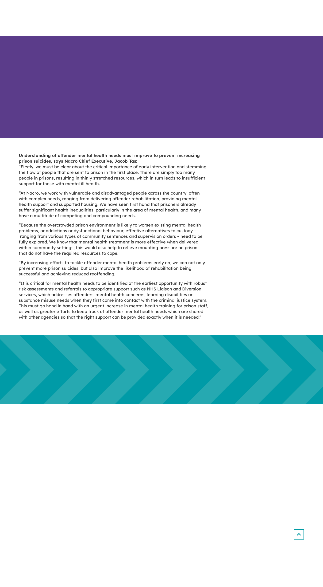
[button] (299, 534)
